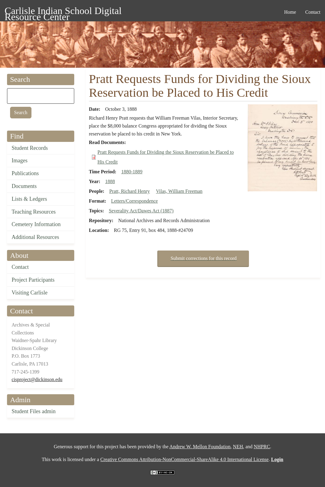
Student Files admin (34, 411)
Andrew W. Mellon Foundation (200, 446)
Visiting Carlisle (29, 293)
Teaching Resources (34, 212)
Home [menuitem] (290, 12)
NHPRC (262, 446)
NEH (238, 446)
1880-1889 (131, 171)
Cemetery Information (36, 224)
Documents (24, 186)
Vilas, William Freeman (179, 191)
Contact (20, 267)
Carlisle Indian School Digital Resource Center (63, 11)
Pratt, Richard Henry (129, 191)
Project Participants (33, 280)
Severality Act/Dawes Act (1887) (141, 210)
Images (19, 160)
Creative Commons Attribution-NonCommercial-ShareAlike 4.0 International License (184, 459)
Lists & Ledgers (29, 199)
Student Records (30, 148)
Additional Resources (35, 237)
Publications (25, 173)
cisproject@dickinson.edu (37, 379)
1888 (110, 181)
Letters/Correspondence (134, 201)
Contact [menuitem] (312, 12)
